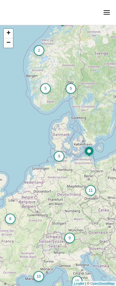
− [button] (8, 43)
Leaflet (79, 283)
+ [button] (8, 33)
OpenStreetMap (102, 283)
